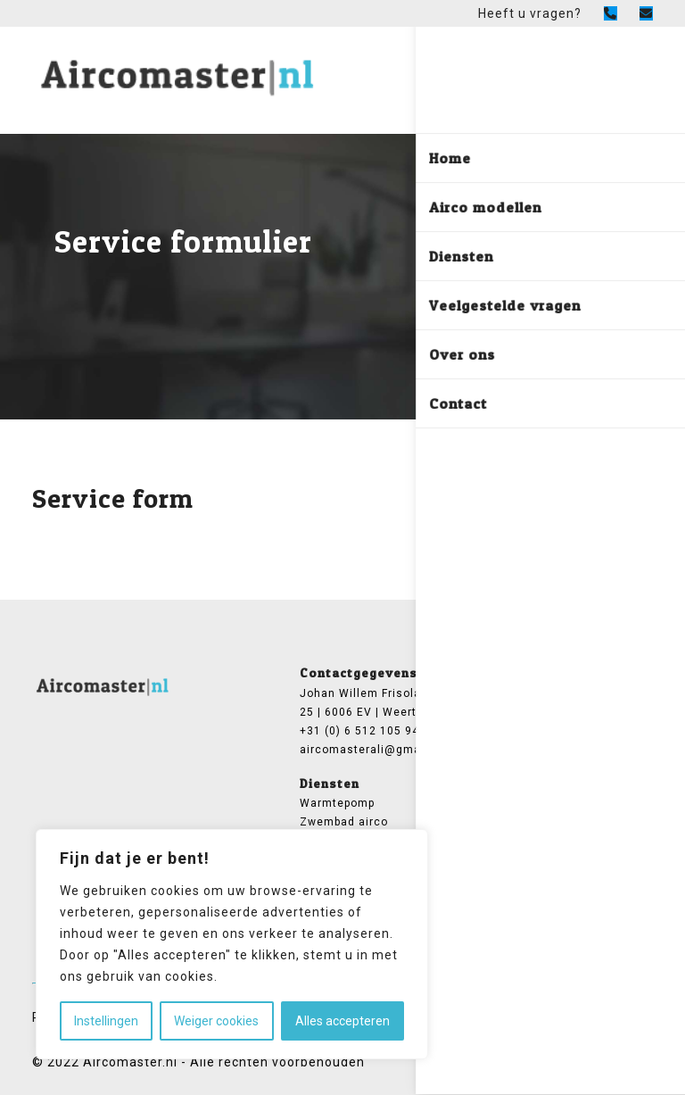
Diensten (329, 783)
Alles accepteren (342, 1021)
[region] (232, 944)
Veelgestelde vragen (520, 731)
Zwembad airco (344, 822)
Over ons (486, 712)
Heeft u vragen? (530, 13)
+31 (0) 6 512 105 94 (359, 731)
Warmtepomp (337, 803)
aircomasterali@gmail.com (369, 749)
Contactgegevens (358, 672)
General (486, 672)
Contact (483, 749)
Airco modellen (504, 693)
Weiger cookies (216, 1021)
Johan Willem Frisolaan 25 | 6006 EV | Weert (367, 702)
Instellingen (106, 1021)
